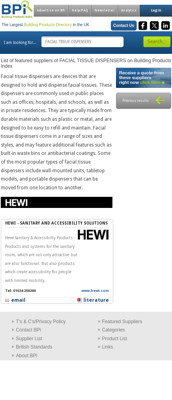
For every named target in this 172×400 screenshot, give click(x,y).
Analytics (129, 10)
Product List (114, 338)
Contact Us (123, 25)
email (18, 300)
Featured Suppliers (122, 321)
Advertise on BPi (51, 10)
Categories (113, 330)
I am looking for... (20, 42)
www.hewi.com (95, 291)
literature (96, 300)
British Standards (34, 347)
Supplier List (29, 338)
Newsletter (105, 10)
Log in (156, 10)
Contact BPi (28, 330)
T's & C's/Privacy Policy (41, 321)
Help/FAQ (80, 10)
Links (107, 347)
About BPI (26, 355)
